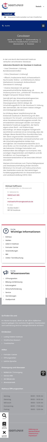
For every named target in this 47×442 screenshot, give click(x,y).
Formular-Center (12, 247)
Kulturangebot (11, 285)
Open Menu (43, 26)
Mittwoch (7, 403)
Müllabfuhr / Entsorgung (13, 372)
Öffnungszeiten (11, 278)
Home (10, 40)
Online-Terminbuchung (14, 258)
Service (8, 292)
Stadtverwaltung (32, 40)
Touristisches (9, 343)
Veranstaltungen (12, 251)
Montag (7, 396)
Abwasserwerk (18, 44)
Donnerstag (8, 406)
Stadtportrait (10, 299)
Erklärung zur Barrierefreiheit (34, 430)
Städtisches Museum (12, 340)
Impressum (33, 436)
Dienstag (7, 399)
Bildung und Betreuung (14, 282)
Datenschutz (33, 433)
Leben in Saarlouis (12, 244)
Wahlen (8, 240)
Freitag (6, 409)
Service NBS (8, 376)
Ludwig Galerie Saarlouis (13, 337)
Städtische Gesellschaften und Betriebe (23, 42)
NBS (7, 254)
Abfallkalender (9, 379)
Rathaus (19, 40)
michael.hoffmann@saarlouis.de (20, 201)
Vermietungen (11, 296)
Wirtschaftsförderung (14, 289)
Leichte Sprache (10, 361)
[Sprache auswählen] (37, 6)
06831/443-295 (13, 195)
